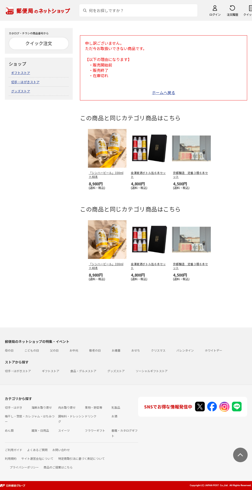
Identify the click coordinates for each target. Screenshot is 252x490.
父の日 (54, 350)
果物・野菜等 (93, 407)
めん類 (9, 430)
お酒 (114, 416)
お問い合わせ (61, 450)
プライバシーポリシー (24, 467)
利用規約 (10, 458)
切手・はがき (13, 407)
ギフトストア (20, 72)
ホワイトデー (213, 350)
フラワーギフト (95, 430)
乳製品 (115, 407)
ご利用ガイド (13, 450)
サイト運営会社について (37, 458)
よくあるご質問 (37, 450)
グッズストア (20, 91)
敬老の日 (95, 350)
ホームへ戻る (163, 92)
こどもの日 (31, 350)
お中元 (74, 350)
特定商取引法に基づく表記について (81, 458)
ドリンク (90, 416)
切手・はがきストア (25, 82)
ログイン (214, 14)
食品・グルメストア (83, 371)
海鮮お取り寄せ (42, 407)
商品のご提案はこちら (58, 467)
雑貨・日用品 (40, 430)
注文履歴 (232, 14)
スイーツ (64, 430)
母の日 (9, 350)
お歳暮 (116, 350)
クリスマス (158, 350)
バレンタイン (185, 350)
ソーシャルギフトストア (152, 371)
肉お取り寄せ (67, 407)
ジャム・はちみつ (43, 416)
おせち (135, 350)
